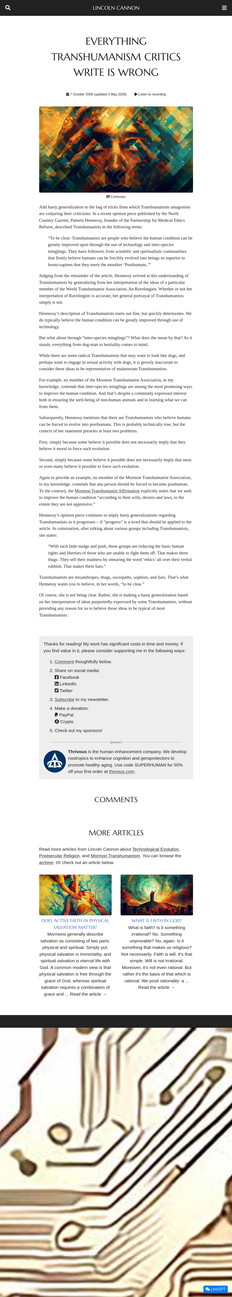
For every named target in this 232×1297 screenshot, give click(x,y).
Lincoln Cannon (116, 8)
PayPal (64, 714)
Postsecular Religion (59, 855)
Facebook (67, 677)
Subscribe (64, 699)
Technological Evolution (155, 849)
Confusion (116, 197)
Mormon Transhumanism (115, 855)
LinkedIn (65, 683)
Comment (64, 661)
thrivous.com (121, 771)
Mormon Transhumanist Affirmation (107, 490)
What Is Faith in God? (157, 920)
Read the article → (88, 994)
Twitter (64, 690)
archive (46, 862)
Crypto (64, 721)
